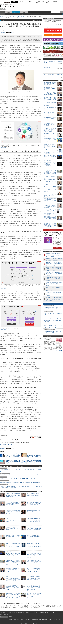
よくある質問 (6, 614)
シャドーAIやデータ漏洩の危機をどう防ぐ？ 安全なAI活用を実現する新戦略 (13, 512)
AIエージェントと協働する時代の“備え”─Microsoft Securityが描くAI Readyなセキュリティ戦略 (33, 570)
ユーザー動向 (9, 14)
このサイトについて (3, 612)
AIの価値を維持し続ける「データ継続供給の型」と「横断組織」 (50, 88)
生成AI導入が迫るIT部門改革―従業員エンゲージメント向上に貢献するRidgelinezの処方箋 (34, 561)
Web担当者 (38, 1)
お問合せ (1, 614)
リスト (12, 32)
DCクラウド (22, 1)
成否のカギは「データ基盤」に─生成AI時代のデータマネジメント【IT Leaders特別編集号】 (19, 474)
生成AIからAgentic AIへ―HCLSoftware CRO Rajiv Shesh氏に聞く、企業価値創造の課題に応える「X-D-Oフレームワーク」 (50, 194)
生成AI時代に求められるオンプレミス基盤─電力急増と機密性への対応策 (13, 570)
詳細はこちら (58, 350)
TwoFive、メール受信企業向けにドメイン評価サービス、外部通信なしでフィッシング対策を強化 (13, 455)
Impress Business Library (48, 24)
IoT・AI (51, 1)
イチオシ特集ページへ (57, 247)
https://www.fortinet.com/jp (6, 444)
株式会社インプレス (12, 616)
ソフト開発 (47, 1)
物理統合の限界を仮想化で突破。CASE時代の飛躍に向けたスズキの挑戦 (13, 528)
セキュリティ (32, 14)
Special (22, 16)
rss (5, 9)
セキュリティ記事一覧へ (36, 20)
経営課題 (8, 12)
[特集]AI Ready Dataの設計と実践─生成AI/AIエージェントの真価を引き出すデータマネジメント (53, 234)
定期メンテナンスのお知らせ (49, 70)
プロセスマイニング (17, 14)
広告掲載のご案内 (21, 612)
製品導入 (30, 1)
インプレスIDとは (48, 27)
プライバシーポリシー (34, 612)
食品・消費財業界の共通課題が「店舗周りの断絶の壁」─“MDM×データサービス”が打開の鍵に (34, 578)
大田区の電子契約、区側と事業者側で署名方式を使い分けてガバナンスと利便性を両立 (34, 462)
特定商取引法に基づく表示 (43, 612)
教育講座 (46, 2)
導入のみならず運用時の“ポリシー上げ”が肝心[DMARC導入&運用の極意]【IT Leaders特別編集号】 (20, 482)
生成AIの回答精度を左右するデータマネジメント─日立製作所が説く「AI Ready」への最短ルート (34, 520)
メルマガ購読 (14, 612)
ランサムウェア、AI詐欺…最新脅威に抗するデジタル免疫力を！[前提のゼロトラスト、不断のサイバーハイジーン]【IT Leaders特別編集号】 (21, 487)
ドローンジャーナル (56, 619)
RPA (27, 14)
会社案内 (27, 612)
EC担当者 (42, 1)
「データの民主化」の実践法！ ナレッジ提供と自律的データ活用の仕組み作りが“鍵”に (13, 503)
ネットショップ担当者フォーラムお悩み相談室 (29, 619)
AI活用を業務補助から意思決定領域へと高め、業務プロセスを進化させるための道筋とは (13, 495)
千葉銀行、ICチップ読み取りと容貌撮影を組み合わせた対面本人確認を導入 (13, 462)
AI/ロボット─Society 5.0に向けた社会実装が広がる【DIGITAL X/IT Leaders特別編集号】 (18, 478)
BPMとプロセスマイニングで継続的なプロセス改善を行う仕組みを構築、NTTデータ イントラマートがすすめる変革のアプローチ (50, 219)
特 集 (24, 12)
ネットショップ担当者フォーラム (14, 619)
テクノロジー (16, 12)
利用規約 (9, 612)
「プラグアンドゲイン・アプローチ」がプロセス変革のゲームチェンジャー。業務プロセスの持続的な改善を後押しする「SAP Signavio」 (34, 588)
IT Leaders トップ (3, 16)
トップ (2, 13)
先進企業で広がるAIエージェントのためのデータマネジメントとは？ (13, 537)
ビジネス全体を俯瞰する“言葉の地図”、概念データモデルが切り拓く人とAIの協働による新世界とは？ (34, 503)
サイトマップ (51, 612)
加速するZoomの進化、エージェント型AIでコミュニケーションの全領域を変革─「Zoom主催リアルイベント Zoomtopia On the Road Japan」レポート (34, 554)
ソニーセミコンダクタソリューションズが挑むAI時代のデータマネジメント (13, 520)
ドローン (42, 2)
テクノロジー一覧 (11, 16)
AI (23, 14)
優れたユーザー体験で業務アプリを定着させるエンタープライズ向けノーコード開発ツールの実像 (13, 545)
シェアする (2, 32)
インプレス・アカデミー (13, 620)
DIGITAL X (50, 619)
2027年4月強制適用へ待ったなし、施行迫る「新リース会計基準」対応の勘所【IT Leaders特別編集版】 (20, 470)
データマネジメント (40, 14)
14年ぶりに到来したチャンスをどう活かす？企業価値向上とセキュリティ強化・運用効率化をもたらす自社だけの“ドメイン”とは (50, 172)
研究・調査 (55, 1)
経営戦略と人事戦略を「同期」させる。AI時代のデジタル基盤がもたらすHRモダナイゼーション (34, 537)
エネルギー (38, 2)
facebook (3, 9)
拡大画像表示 (3, 147)
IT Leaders (7, 6)
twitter (1, 9)
